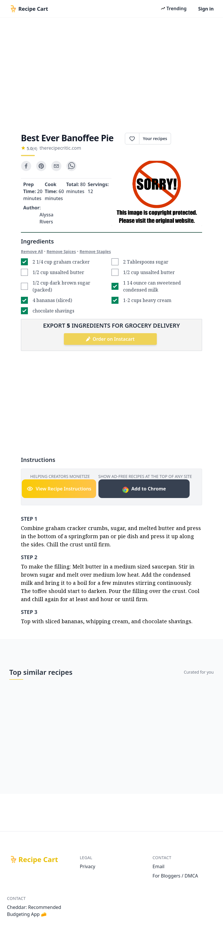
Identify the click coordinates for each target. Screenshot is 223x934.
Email (158, 866)
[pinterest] (41, 166)
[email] (56, 166)
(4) (35, 148)
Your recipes (155, 138)
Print (186, 138)
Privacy (87, 866)
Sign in (206, 9)
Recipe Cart (38, 859)
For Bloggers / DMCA (175, 876)
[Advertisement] (111, 73)
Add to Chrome (144, 489)
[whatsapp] (71, 166)
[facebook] (26, 166)
